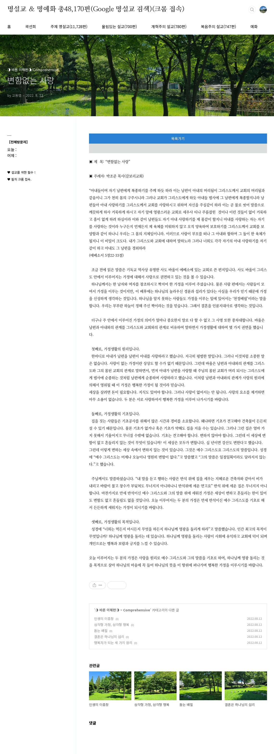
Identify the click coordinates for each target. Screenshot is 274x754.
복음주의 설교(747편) (218, 26)
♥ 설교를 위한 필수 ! (21, 172)
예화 (254, 26)
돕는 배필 (101, 630)
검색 (252, 9)
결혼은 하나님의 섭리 (109, 636)
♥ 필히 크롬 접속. (19, 179)
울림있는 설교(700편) (119, 26)
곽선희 (30, 26)
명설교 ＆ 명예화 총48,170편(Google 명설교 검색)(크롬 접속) (96, 9)
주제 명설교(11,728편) (69, 26)
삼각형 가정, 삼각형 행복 (111, 624)
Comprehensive (136, 610)
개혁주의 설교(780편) (168, 26)
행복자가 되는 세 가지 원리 (113, 642)
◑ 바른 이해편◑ (107, 610)
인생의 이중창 (104, 618)
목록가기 (178, 138)
